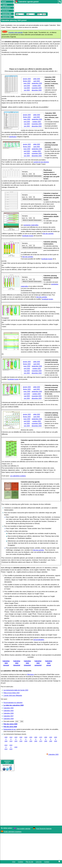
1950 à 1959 (30, 742)
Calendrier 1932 (8, 711)
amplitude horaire (27, 239)
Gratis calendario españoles (12, 835)
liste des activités (8, 237)
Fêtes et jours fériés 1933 (11, 696)
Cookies (20, 865)
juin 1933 (27, 90)
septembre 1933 (37, 83)
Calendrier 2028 (8, 722)
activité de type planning (41, 162)
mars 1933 (26, 83)
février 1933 (27, 81)
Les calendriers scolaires (18, 479)
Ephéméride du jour (9, 733)
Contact (46, 865)
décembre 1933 (37, 90)
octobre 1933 (36, 85)
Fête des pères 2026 (10, 730)
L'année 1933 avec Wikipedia (12, 699)
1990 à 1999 (50, 742)
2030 (15, 750)
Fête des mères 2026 (10, 727)
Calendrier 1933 (52, 758)
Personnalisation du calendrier (12, 706)
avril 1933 (27, 85)
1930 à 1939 (20, 742)
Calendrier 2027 (8, 719)
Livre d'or (39, 865)
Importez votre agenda (15, 32)
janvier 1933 (27, 79)
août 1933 (36, 81)
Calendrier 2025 (8, 714)
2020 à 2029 (10, 750)
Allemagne (30, 678)
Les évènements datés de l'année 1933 (15, 693)
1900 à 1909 (6, 742)
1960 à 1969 (35, 742)
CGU (13, 865)
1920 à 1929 (15, 742)
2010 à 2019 (6, 750)
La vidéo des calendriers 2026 (13, 709)
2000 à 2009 (55, 742)
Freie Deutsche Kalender (44, 832)
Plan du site (29, 865)
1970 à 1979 (40, 742)
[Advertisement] (37, 8)
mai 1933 (27, 88)
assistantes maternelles (30, 226)
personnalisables (38, 643)
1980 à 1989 (45, 742)
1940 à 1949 (25, 742)
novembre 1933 (37, 88)
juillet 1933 (36, 79)
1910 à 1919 (10, 742)
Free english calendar (23, 832)
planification (29, 136)
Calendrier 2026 (8, 717)
